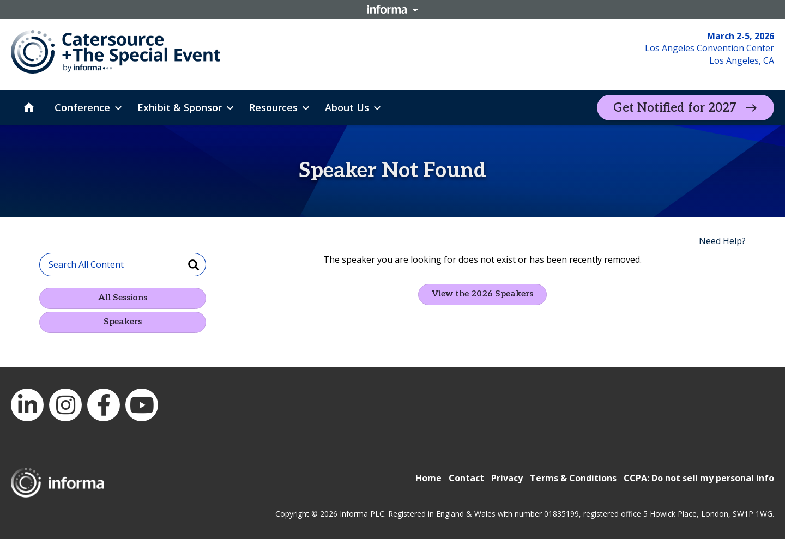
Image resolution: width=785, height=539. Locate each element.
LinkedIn (27, 405)
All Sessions (122, 298)
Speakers (123, 322)
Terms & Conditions (573, 478)
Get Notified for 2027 (674, 108)
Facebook (103, 405)
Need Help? (722, 241)
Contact (466, 478)
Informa (392, 9)
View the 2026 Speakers (482, 294)
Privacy (507, 478)
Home (428, 478)
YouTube (141, 405)
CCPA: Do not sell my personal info (699, 478)
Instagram (65, 405)
